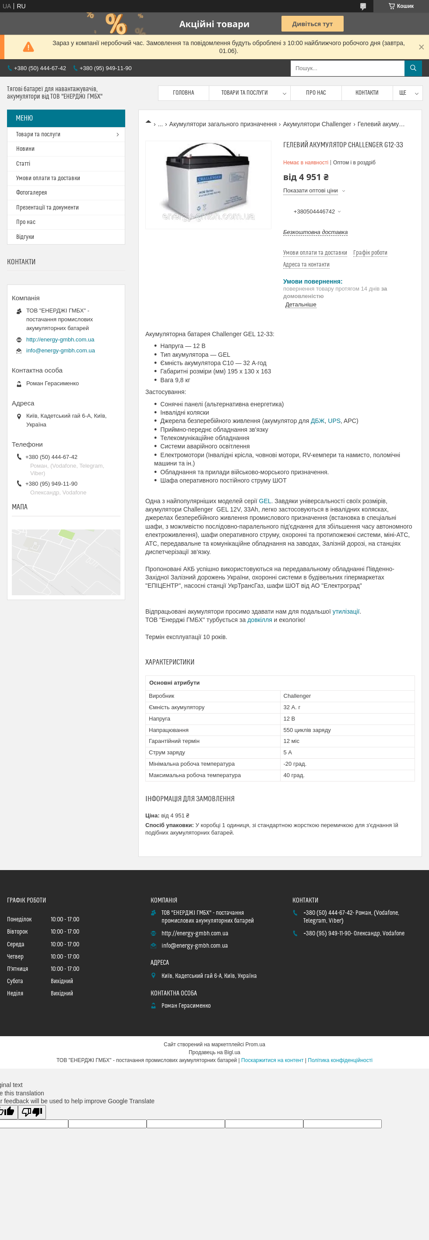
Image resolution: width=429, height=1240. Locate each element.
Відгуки (25, 237)
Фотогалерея (31, 192)
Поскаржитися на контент (272, 1060)
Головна (183, 92)
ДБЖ (318, 420)
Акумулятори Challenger (317, 124)
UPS (334, 420)
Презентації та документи (47, 207)
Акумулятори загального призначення (223, 124)
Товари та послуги (245, 92)
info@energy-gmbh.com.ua (60, 350)
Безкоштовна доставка (315, 232)
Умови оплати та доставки (48, 178)
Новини (25, 149)
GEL (265, 501)
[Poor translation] (32, 1112)
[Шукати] (413, 68)
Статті (23, 163)
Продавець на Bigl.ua (214, 1052)
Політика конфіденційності (340, 1060)
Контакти (367, 92)
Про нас (316, 92)
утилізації (346, 611)
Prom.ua (255, 1044)
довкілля (259, 619)
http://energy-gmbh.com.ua (60, 339)
